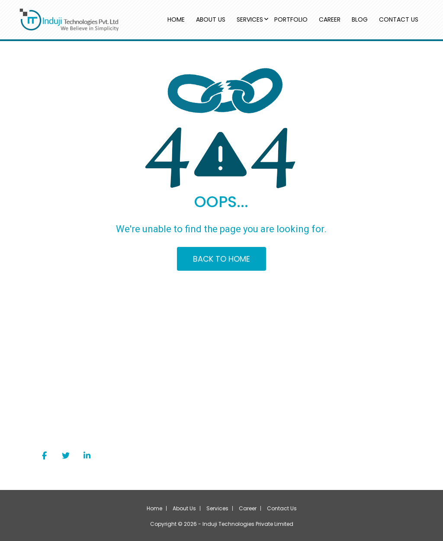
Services (217, 508)
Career (248, 508)
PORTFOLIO (291, 19)
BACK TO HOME (221, 258)
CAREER (329, 19)
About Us (184, 508)
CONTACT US (398, 19)
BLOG (360, 19)
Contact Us (282, 508)
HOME (176, 19)
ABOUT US (210, 19)
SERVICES (250, 19)
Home (154, 508)
